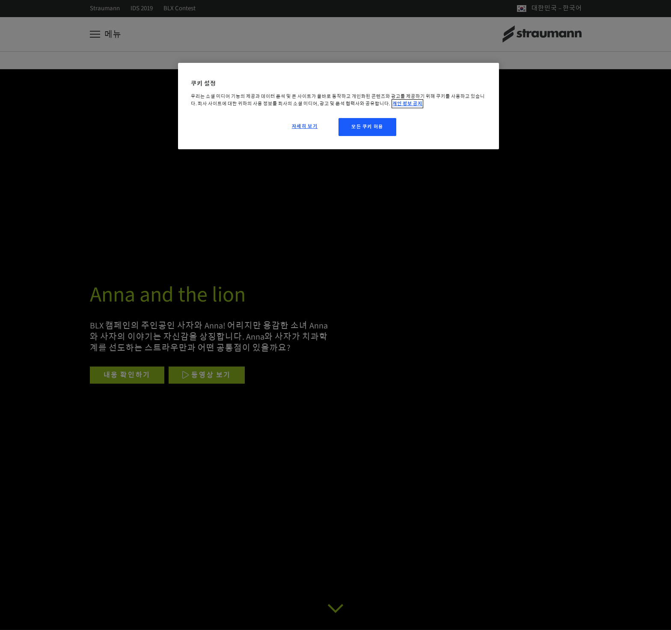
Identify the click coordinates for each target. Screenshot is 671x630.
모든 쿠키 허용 (367, 126)
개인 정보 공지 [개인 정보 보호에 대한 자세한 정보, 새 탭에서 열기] (407, 103)
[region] (338, 106)
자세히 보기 (305, 126)
